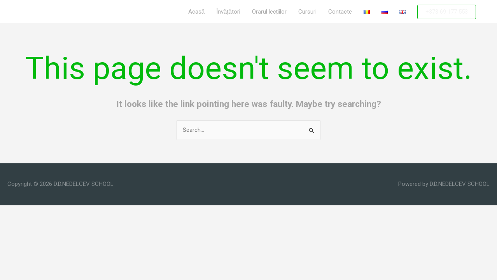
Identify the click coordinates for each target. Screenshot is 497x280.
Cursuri (307, 11)
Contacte (340, 11)
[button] (446, 12)
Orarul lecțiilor (269, 11)
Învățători (228, 11)
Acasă (196, 11)
